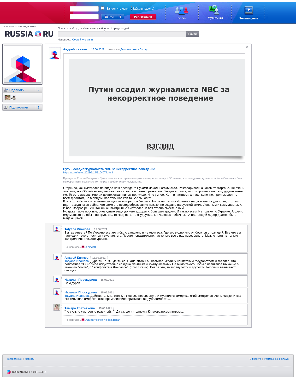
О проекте (255, 359)
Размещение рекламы (276, 359)
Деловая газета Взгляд (134, 49)
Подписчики (18, 107)
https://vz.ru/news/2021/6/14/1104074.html (88, 172)
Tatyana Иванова (77, 261)
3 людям (90, 247)
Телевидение (14, 359)
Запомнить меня (118, 8)
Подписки (16, 90)
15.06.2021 (97, 49)
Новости (29, 359)
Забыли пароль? (143, 8)
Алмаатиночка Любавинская (102, 319)
